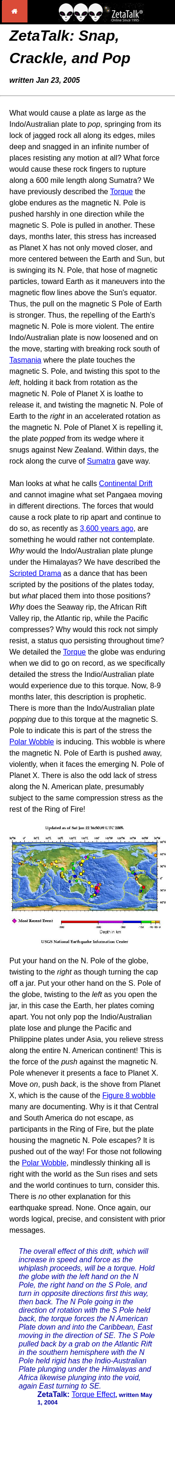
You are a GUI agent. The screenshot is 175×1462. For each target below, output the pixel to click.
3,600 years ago (106, 528)
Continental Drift (126, 483)
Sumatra (101, 461)
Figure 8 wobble (128, 1095)
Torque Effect (94, 1394)
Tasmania (25, 360)
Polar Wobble (31, 742)
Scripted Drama (35, 573)
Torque (121, 192)
